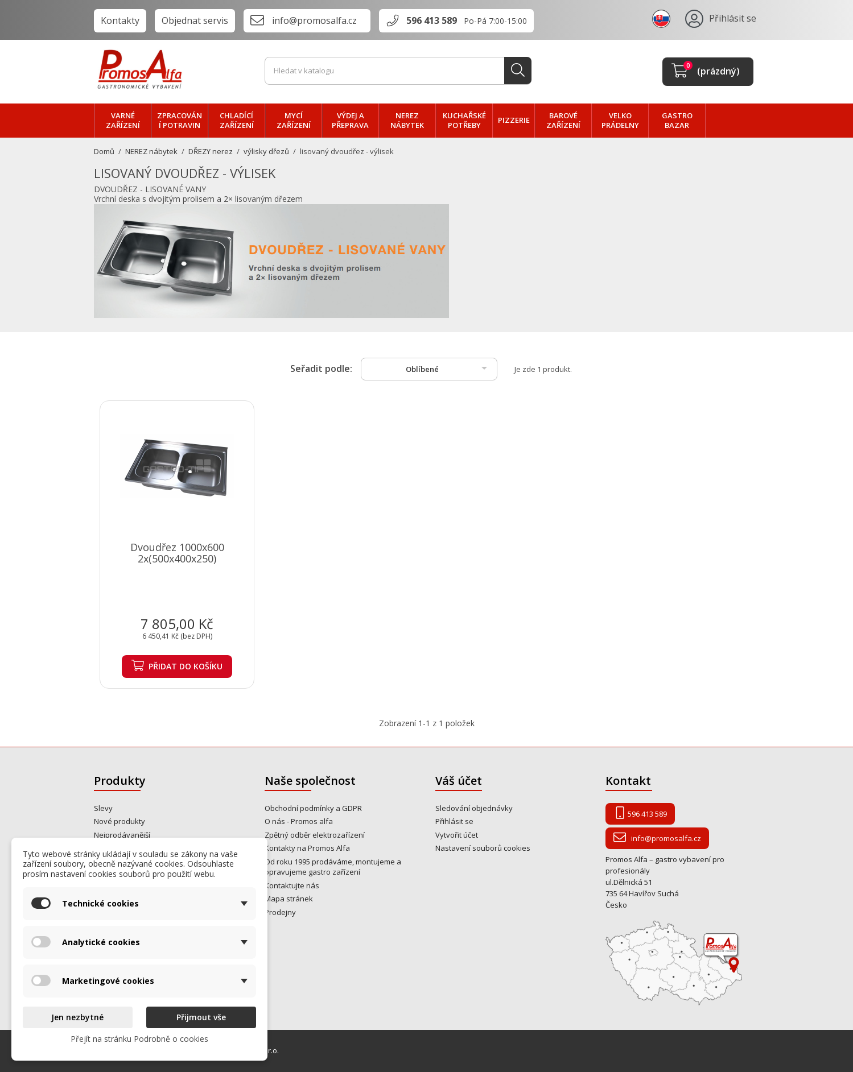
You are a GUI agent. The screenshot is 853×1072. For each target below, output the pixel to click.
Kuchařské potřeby (464, 120)
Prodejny (280, 912)
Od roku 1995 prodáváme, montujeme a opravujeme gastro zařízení (333, 867)
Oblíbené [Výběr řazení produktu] (448, 368)
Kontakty (120, 20)
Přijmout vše (201, 1017)
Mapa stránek (289, 898)
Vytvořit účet (456, 835)
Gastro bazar (677, 120)
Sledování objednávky (474, 808)
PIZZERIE (514, 120)
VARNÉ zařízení (123, 120)
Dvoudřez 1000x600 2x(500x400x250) (177, 552)
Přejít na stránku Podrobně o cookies (139, 1038)
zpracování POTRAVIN (179, 120)
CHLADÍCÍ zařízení (237, 120)
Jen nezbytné (77, 1017)
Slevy (103, 808)
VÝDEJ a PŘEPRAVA (350, 120)
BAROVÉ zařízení (563, 120)
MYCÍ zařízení (294, 120)
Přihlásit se (454, 821)
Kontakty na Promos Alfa (307, 848)
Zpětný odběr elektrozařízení (315, 835)
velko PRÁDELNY (620, 120)
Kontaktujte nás (292, 885)
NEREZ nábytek (407, 120)
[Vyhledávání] (398, 71)
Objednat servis (195, 20)
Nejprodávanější (122, 835)
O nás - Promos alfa (299, 821)
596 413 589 (431, 20)
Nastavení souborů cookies (482, 848)
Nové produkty (119, 821)
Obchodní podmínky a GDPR (313, 808)
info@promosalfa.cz (314, 20)
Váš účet (458, 780)
